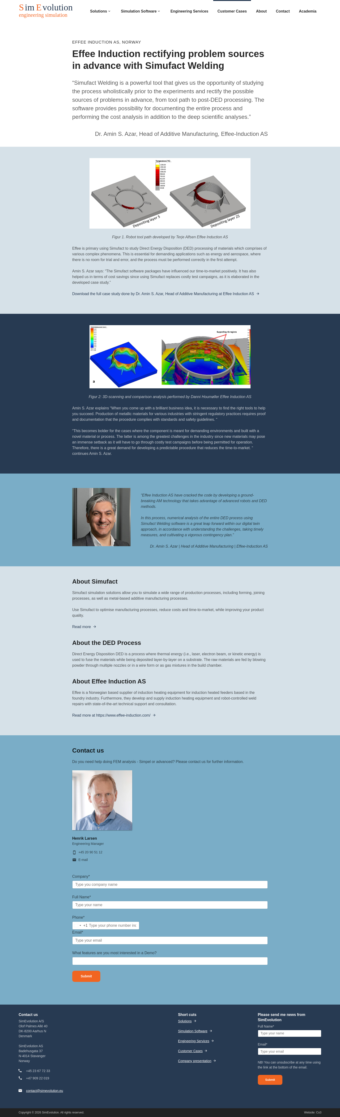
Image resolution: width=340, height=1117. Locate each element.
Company (81, 876)
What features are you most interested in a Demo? (114, 953)
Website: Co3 (312, 1112)
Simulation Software (193, 1031)
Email (77, 932)
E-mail (83, 860)
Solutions (185, 1021)
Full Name (81, 897)
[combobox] (80, 925)
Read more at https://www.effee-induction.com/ (111, 715)
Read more (81, 627)
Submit (86, 976)
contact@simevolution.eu (44, 1091)
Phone (78, 917)
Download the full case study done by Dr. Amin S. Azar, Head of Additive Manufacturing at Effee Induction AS (163, 294)
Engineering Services (193, 1041)
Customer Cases (190, 1051)
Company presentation (194, 1061)
